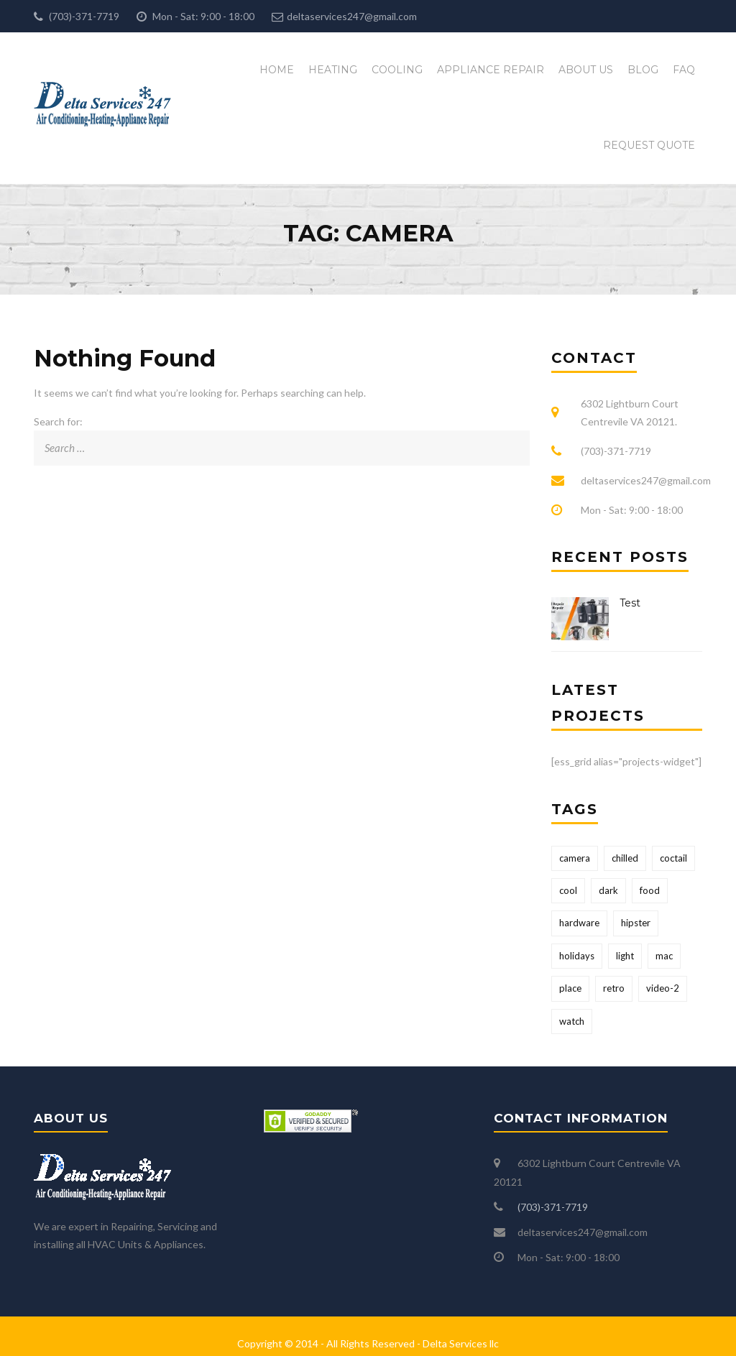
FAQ (684, 69)
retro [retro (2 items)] (614, 988)
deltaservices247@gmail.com (352, 16)
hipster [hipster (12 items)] (635, 922)
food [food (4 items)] (650, 890)
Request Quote (649, 145)
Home (276, 69)
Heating (332, 69)
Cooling (397, 69)
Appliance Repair (490, 69)
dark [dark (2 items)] (608, 890)
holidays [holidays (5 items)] (576, 955)
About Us (585, 69)
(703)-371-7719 (83, 16)
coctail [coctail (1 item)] (673, 858)
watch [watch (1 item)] (571, 1021)
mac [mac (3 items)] (664, 955)
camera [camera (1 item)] (574, 858)
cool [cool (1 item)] (568, 890)
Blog (642, 69)
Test (630, 602)
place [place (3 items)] (570, 988)
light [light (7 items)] (625, 955)
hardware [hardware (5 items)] (579, 922)
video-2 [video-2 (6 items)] (662, 988)
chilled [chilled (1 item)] (625, 858)
